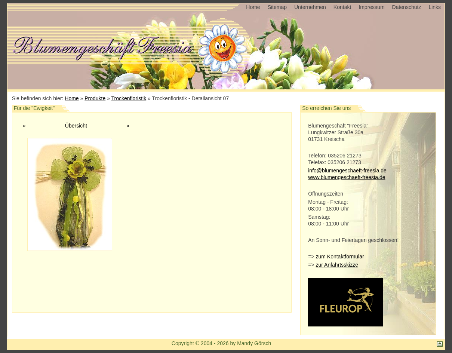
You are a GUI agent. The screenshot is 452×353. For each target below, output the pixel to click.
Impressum (371, 7)
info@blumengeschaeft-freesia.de (347, 171)
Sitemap (277, 7)
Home (253, 7)
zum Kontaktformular (340, 257)
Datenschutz (406, 7)
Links (434, 7)
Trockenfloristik (129, 98)
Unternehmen (310, 7)
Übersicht (76, 126)
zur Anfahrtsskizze (337, 265)
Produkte (94, 98)
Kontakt (342, 7)
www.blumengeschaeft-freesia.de (346, 177)
